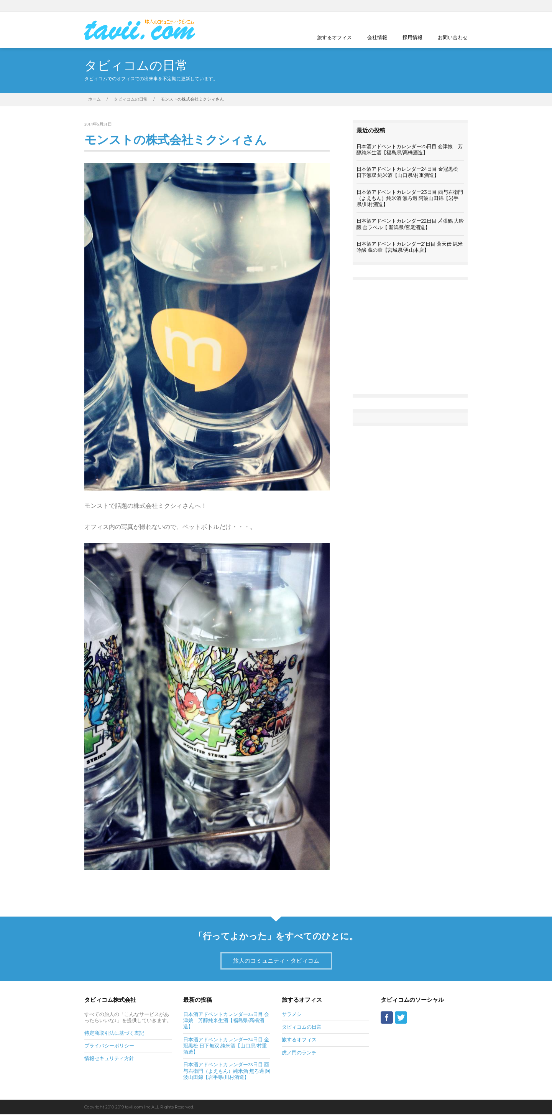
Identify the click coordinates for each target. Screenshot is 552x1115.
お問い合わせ (453, 37)
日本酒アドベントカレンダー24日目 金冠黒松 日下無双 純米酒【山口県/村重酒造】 (407, 172)
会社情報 (377, 37)
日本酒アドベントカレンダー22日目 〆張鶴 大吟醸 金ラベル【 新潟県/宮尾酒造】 (410, 224)
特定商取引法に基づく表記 (114, 1034)
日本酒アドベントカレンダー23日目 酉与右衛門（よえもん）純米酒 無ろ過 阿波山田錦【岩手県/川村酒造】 (409, 198)
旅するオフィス (334, 37)
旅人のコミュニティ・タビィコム (276, 961)
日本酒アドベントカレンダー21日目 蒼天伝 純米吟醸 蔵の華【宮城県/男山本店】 (409, 247)
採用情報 (412, 37)
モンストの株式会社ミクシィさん (181, 140)
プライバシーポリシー (109, 1047)
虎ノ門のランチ (299, 1054)
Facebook (452, 6)
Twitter (464, 6)
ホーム (94, 99)
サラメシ (292, 1015)
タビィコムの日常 (131, 99)
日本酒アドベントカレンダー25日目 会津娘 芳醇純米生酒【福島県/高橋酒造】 (409, 149)
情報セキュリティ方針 (109, 1059)
